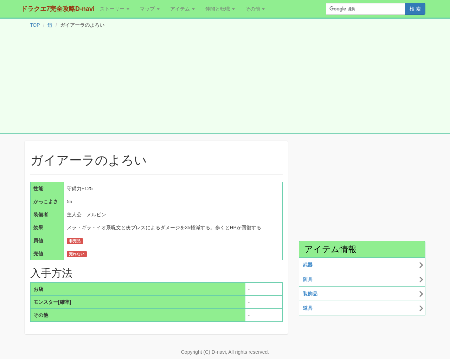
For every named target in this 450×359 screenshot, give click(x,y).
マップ (150, 9)
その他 (255, 9)
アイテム (182, 9)
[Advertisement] (225, 82)
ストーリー (114, 9)
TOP (35, 25)
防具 (308, 279)
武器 (308, 265)
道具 (308, 308)
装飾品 (310, 293)
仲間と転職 (220, 9)
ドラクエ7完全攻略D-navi (58, 8)
